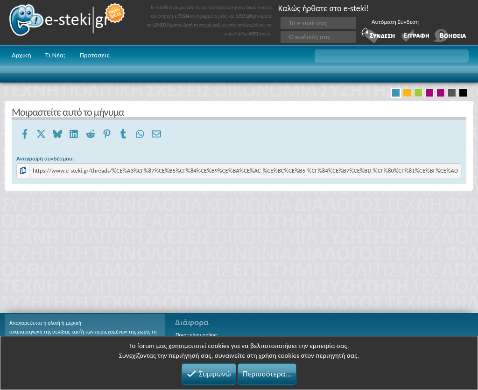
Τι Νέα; (55, 55)
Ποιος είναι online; (197, 335)
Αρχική (21, 55)
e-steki (67, 22)
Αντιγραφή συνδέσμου (44, 158)
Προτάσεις (94, 55)
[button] (391, 56)
